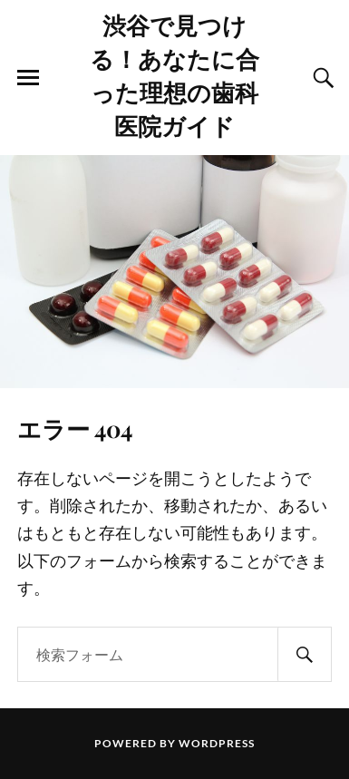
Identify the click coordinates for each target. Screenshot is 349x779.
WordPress (217, 743)
